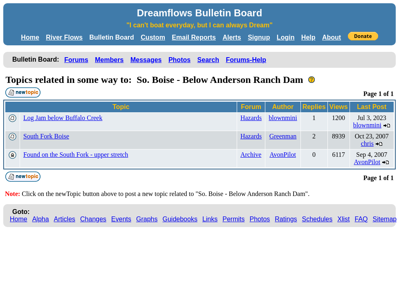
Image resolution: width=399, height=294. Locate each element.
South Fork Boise (46, 136)
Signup (259, 37)
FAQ (361, 219)
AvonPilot (282, 154)
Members (109, 59)
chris (367, 143)
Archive (251, 154)
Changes (93, 219)
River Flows (64, 37)
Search (208, 59)
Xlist (343, 219)
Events (121, 219)
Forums (76, 59)
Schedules (317, 219)
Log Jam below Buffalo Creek (62, 117)
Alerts (231, 37)
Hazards (251, 117)
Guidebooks (180, 219)
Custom (153, 37)
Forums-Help (246, 59)
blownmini (283, 117)
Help (308, 37)
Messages (146, 59)
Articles (64, 219)
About (331, 37)
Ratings (286, 219)
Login (286, 37)
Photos (179, 59)
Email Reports (194, 37)
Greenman (283, 136)
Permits (233, 219)
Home (30, 37)
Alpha (40, 219)
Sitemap (385, 219)
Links (209, 219)
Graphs (146, 219)
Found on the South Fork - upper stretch (75, 154)
